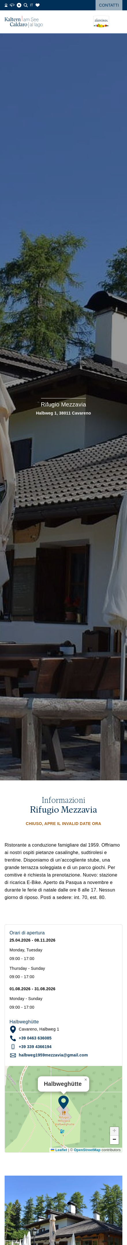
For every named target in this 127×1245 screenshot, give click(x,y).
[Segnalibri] (38, 5)
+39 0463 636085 (35, 1038)
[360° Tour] (12, 5)
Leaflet (59, 1150)
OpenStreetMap (87, 1150)
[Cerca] (26, 5)
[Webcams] (6, 5)
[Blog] (19, 5)
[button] (63, 1102)
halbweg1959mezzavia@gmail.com (53, 1055)
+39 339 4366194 (35, 1046)
